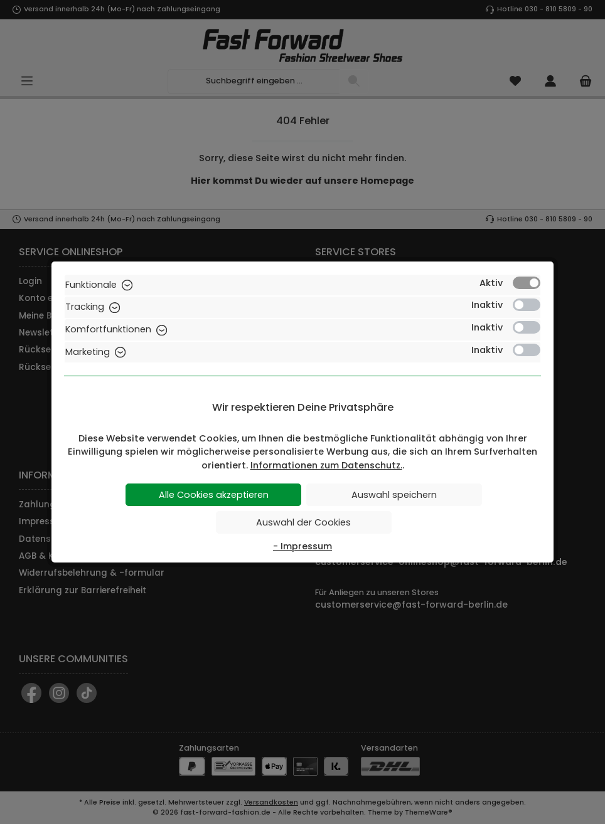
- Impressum (302, 546)
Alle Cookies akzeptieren (214, 495)
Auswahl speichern (394, 495)
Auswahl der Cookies (303, 522)
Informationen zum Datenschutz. (326, 465)
